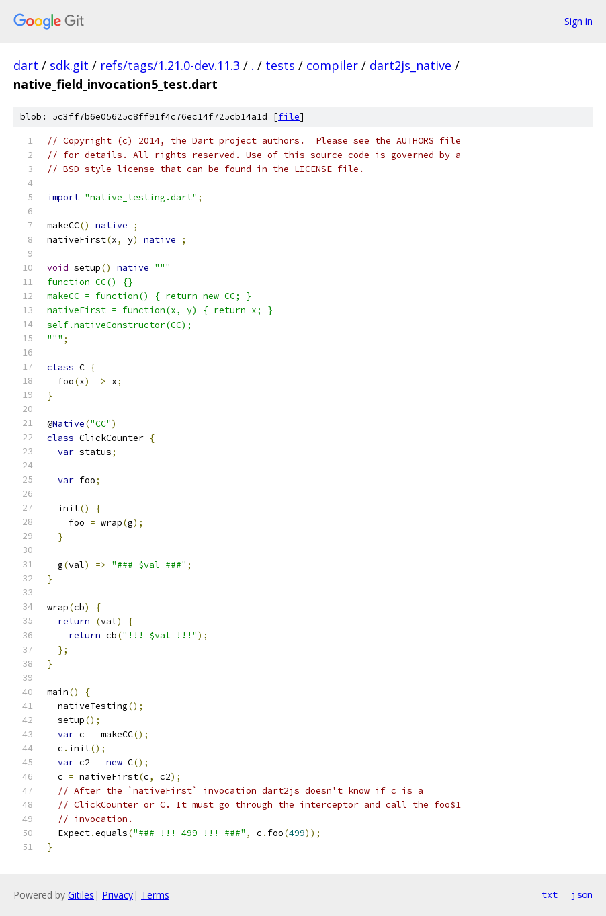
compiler (332, 65)
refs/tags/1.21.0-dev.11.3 (170, 65)
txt (550, 894)
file (289, 116)
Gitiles (81, 894)
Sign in (578, 21)
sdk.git (69, 65)
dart (25, 65)
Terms (155, 894)
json (582, 894)
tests (280, 65)
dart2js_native (410, 65)
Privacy (117, 894)
